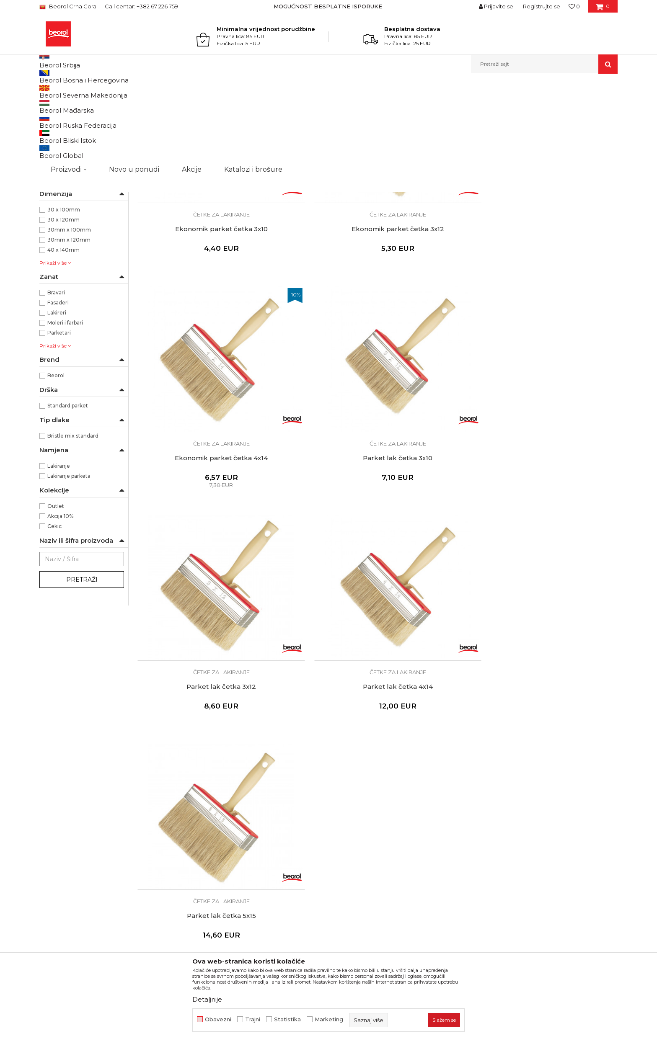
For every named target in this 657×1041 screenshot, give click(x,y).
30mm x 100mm (69, 316)
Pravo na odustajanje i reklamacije (382, 831)
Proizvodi (103, 91)
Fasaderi (58, 389)
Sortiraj (406, 105)
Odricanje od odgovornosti (371, 784)
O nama (198, 773)
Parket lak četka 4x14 (316, 435)
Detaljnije (207, 999)
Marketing (329, 1019)
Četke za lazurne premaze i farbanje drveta (74, 140)
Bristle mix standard (72, 522)
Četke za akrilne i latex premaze (80, 159)
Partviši (52, 204)
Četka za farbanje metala (75, 125)
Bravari (56, 379)
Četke (208, 91)
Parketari (59, 419)
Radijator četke (62, 194)
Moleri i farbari (65, 409)
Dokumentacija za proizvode (228, 820)
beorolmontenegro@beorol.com (117, 857)
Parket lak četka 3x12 (194, 435)
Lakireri (56, 399)
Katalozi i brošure (211, 808)
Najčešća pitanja (356, 843)
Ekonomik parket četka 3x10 (194, 261)
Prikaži (528, 105)
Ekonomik (60, 266)
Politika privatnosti (359, 796)
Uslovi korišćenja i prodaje (370, 773)
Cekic (54, 612)
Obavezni (218, 1019)
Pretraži (82, 666)
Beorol (56, 462)
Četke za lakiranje (65, 184)
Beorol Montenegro (62, 91)
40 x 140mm (63, 336)
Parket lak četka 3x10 (560, 261)
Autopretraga (367, 105)
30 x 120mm (63, 306)
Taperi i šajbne (61, 224)
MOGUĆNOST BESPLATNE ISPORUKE (328, 6)
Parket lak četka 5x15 (438, 435)
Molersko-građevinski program (158, 91)
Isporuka (345, 820)
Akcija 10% (60, 602)
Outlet (55, 592)
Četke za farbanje (66, 174)
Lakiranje (58, 552)
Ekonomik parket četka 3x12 (316, 261)
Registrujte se (541, 6)
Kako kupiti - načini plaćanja (372, 808)
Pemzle (54, 214)
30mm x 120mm (69, 326)
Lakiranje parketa (69, 562)
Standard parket (67, 492)
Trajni (252, 1019)
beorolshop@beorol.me (103, 810)
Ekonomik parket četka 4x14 (438, 261)
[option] (328, 6)
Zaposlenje (202, 796)
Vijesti (194, 784)
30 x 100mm (63, 296)
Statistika (287, 1019)
